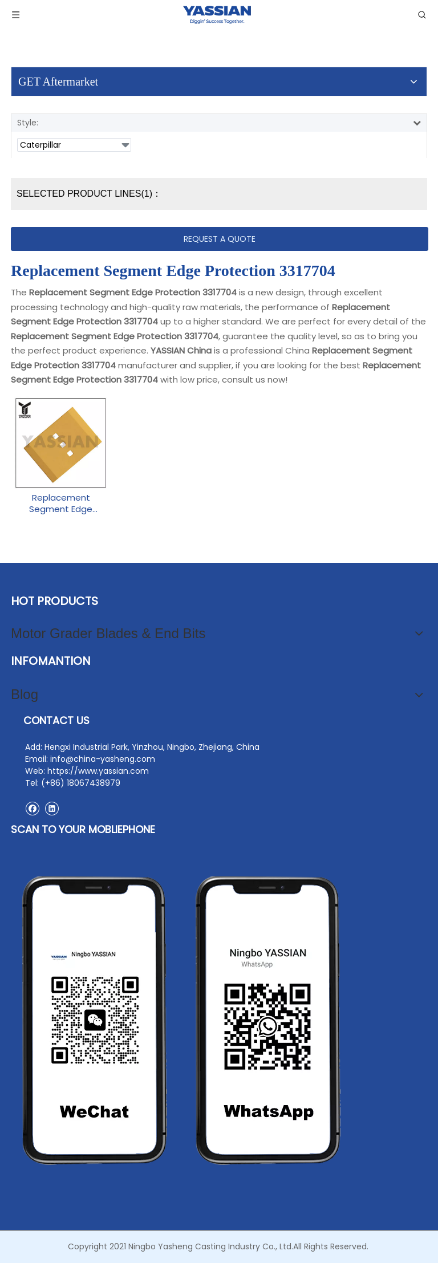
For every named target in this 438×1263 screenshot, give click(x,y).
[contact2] (182, 1021)
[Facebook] (32, 808)
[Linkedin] (51, 808)
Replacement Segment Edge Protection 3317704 (61, 503)
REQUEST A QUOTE (220, 239)
